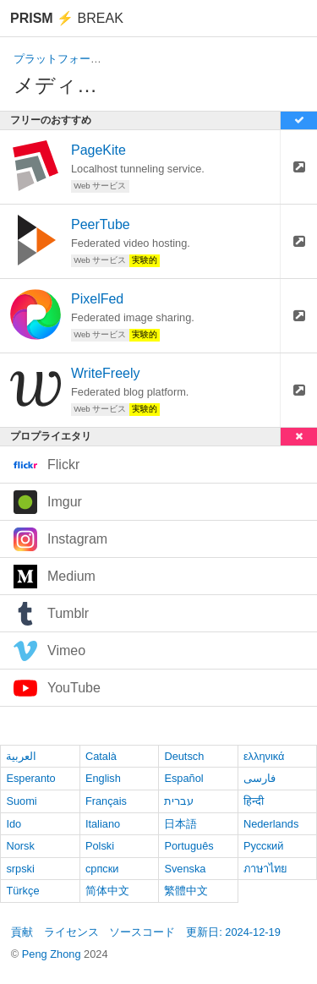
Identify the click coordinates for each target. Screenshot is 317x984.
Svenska (184, 868)
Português (188, 845)
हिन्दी (253, 801)
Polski (99, 845)
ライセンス (71, 932)
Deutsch (184, 756)
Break (66, 18)
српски (102, 868)
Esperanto (30, 778)
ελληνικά (264, 756)
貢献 (22, 932)
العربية (21, 756)
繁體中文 (186, 890)
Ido (13, 823)
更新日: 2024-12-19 (233, 932)
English (103, 778)
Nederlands (270, 823)
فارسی (259, 778)
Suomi (21, 801)
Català (101, 756)
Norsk (20, 845)
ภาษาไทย (265, 868)
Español (183, 778)
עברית (179, 801)
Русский (263, 845)
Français (106, 801)
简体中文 (107, 890)
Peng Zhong (53, 954)
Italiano (102, 823)
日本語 (180, 823)
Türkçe (22, 890)
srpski (20, 868)
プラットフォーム (57, 58)
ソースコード (142, 932)
